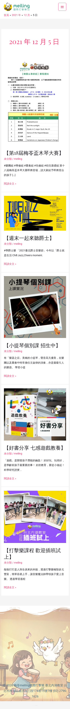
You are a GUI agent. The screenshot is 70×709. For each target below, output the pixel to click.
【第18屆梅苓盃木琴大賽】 (34, 152)
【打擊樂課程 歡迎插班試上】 (32, 553)
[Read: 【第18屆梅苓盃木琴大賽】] (35, 101)
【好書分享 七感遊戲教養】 (35, 447)
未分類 (8, 158)
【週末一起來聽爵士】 (29, 237)
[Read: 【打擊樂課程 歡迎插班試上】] (35, 516)
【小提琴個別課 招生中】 (32, 345)
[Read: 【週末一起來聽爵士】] (35, 212)
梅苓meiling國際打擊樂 (29, 685)
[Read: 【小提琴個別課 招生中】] (35, 306)
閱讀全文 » (10, 183)
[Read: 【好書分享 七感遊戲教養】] (35, 414)
